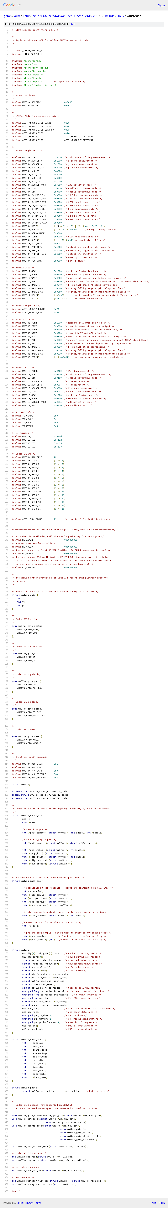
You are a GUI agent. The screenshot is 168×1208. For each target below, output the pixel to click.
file (71, 24)
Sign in (161, 5)
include (109, 16)
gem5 (7, 16)
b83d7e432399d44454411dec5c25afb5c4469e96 (65, 16)
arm (17, 16)
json (162, 1202)
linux (26, 16)
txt (154, 1202)
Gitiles (20, 1202)
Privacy (28, 1202)
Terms (37, 1202)
